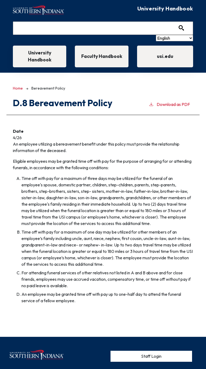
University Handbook (40, 56)
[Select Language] (174, 38)
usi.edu (165, 56)
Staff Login (151, 356)
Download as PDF (169, 104)
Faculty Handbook (101, 56)
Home (18, 88)
